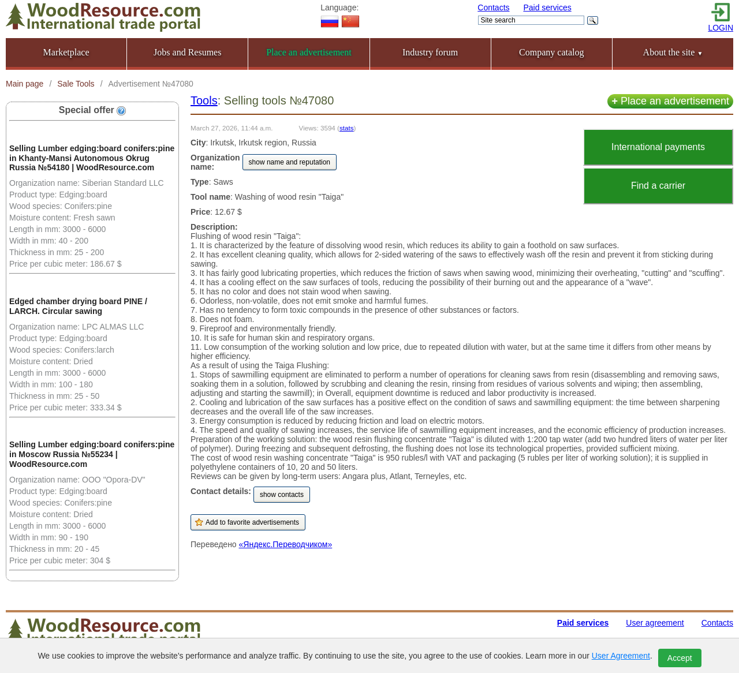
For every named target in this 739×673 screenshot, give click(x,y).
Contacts (493, 7)
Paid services (547, 7)
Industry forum (430, 52)
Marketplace (66, 52)
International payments (658, 147)
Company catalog (551, 52)
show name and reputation (289, 162)
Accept (679, 658)
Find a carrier (658, 185)
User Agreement (621, 655)
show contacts (282, 495)
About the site (673, 52)
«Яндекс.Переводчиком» (286, 544)
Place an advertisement (670, 101)
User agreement (655, 622)
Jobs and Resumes (187, 52)
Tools (204, 100)
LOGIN (720, 27)
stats (346, 128)
